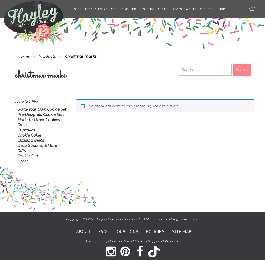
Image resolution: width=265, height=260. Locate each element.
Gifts (21, 150)
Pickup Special (143, 8)
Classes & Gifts (184, 8)
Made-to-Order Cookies (38, 119)
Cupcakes (26, 130)
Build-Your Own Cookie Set (42, 109)
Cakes (22, 125)
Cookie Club (120, 8)
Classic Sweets (30, 140)
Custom (164, 8)
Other (22, 161)
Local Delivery (96, 8)
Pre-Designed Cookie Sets (40, 114)
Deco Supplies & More (37, 145)
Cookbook (207, 8)
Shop (78, 8)
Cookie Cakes (29, 135)
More (222, 8)
